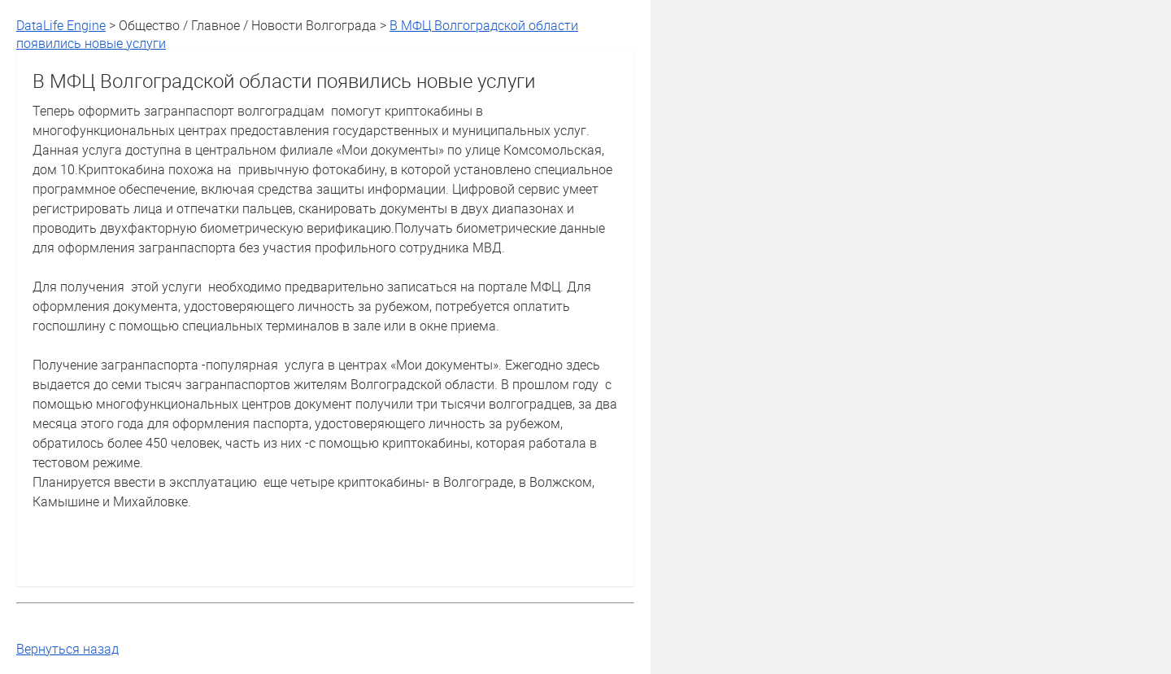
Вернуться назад (67, 649)
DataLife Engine (61, 25)
